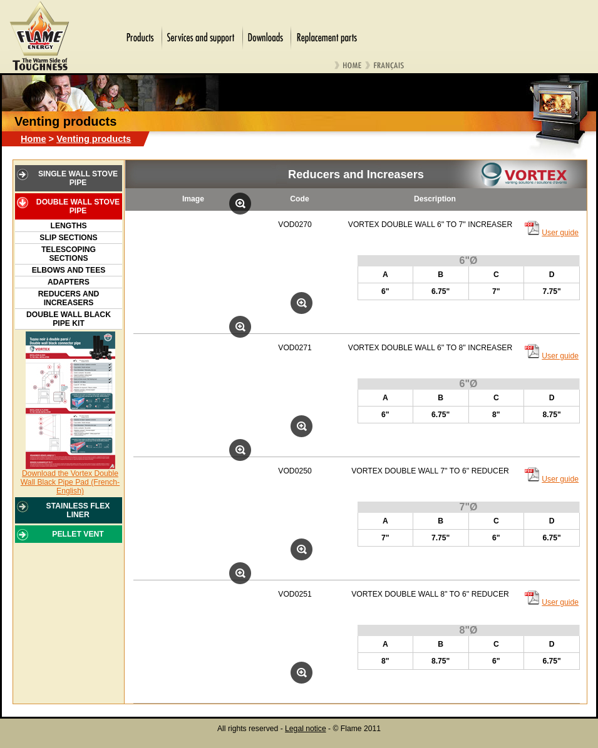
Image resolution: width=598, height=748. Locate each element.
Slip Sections (68, 237)
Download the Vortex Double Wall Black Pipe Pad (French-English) (70, 482)
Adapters (69, 282)
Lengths (68, 225)
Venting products (93, 139)
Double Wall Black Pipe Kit (68, 319)
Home (33, 139)
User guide (560, 232)
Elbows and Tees (69, 270)
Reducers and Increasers (68, 298)
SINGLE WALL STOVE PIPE (78, 178)
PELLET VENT (77, 534)
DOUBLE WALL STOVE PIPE (78, 206)
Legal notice (305, 728)
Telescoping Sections (68, 254)
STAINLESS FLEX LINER (78, 510)
